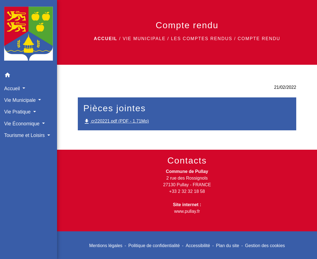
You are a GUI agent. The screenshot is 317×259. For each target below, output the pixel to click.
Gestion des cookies (265, 245)
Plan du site (227, 245)
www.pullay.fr (187, 211)
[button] (28, 75)
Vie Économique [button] (22, 123)
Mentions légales (105, 245)
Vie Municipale (144, 38)
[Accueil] (28, 34)
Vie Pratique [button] (18, 112)
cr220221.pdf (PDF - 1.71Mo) (116, 121)
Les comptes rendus (201, 38)
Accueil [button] (12, 88)
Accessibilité (198, 245)
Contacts (187, 160)
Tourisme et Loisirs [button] (25, 135)
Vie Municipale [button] (20, 100)
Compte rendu (259, 38)
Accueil (105, 38)
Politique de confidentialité (154, 245)
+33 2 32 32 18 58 (187, 191)
